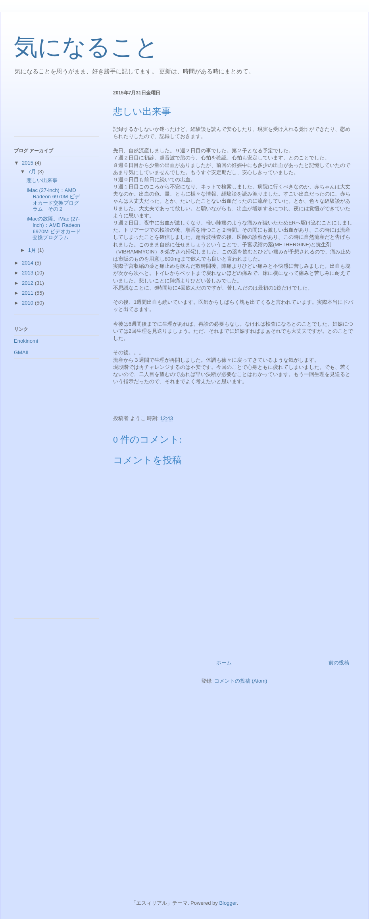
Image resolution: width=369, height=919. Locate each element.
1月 (33, 250)
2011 (28, 293)
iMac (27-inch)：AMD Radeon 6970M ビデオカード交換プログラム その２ (53, 199)
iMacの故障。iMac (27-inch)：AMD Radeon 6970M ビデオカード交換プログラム (54, 228)
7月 (33, 172)
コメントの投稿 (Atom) (240, 681)
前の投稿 (339, 663)
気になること (86, 47)
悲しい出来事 (42, 180)
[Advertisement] (49, 111)
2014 (28, 263)
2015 (28, 163)
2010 (28, 303)
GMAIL (22, 352)
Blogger (227, 903)
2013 (28, 273)
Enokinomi (26, 341)
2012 (28, 283)
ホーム (224, 663)
